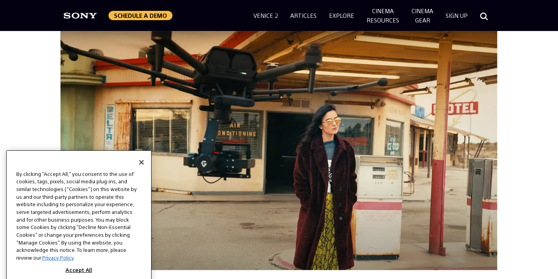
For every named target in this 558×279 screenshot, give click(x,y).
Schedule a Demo (140, 15)
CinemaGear (422, 15)
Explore (341, 15)
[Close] (141, 168)
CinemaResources (383, 15)
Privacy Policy (58, 264)
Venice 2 (265, 15)
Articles (303, 15)
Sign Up (457, 15)
